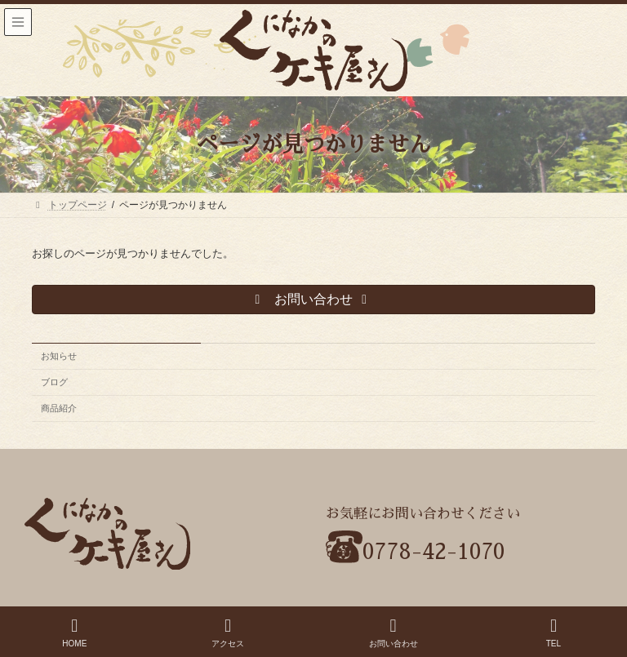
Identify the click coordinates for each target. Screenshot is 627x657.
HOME (74, 632)
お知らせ (59, 356)
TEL (553, 632)
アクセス (227, 632)
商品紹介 (59, 408)
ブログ (54, 382)
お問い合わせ (393, 632)
